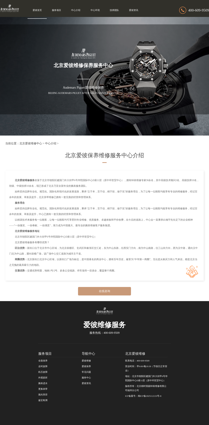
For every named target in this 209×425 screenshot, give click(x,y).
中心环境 (95, 10)
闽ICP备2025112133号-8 (149, 396)
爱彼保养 (86, 366)
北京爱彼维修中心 (30, 143)
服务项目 (56, 10)
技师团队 (114, 10)
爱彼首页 (37, 10)
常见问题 (86, 372)
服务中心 (86, 377)
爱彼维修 (86, 361)
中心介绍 (75, 10)
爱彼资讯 (133, 10)
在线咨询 (104, 291)
